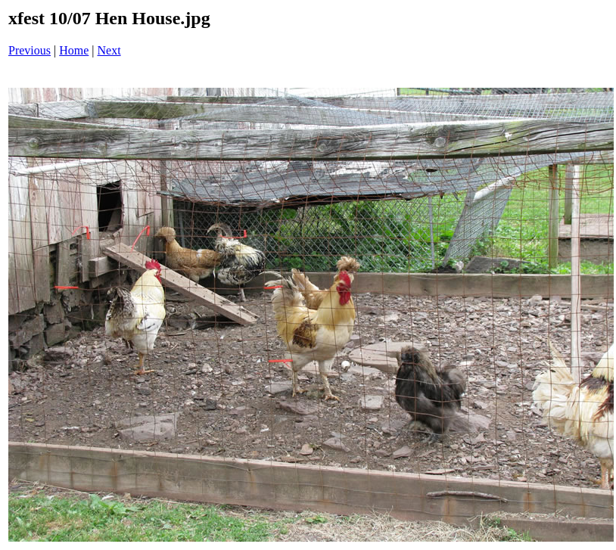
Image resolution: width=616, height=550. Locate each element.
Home (74, 50)
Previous (29, 50)
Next (109, 50)
